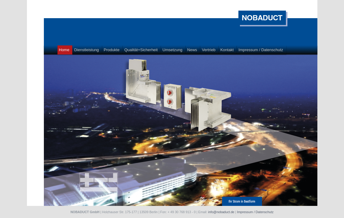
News (192, 50)
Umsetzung (172, 50)
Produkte (112, 50)
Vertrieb (208, 50)
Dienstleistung (86, 50)
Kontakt (227, 50)
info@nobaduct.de (221, 212)
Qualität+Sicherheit (141, 50)
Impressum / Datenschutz (260, 50)
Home (64, 50)
